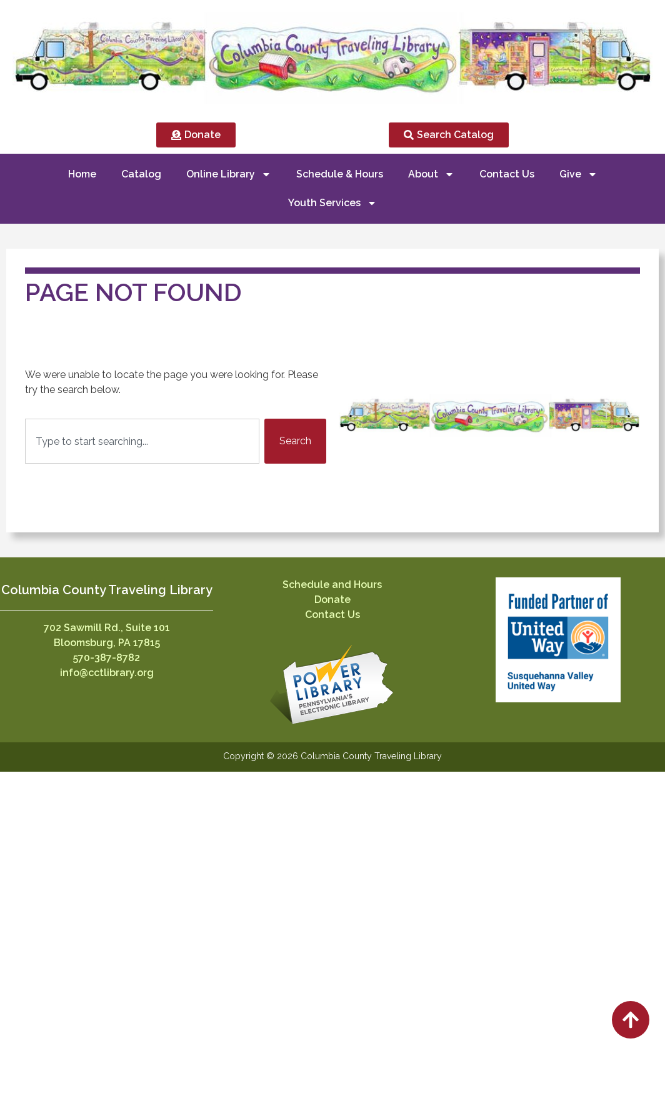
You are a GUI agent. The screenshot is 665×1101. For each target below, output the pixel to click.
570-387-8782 (106, 658)
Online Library (228, 174)
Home (82, 174)
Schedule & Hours (339, 174)
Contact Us (506, 174)
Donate (332, 599)
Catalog (141, 174)
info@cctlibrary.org (107, 673)
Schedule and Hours (332, 584)
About (431, 174)
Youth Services (332, 203)
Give (578, 174)
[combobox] (142, 441)
